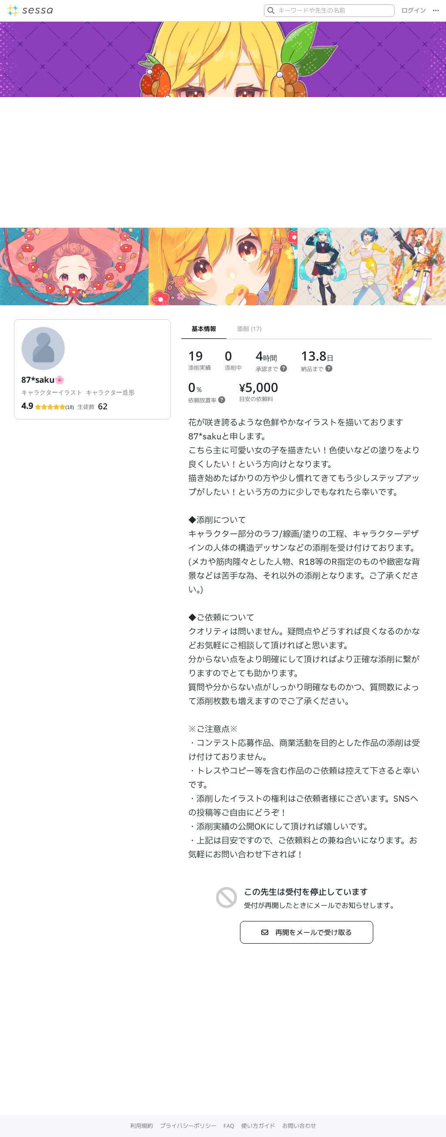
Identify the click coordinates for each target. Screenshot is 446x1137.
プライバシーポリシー (188, 1126)
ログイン (414, 10)
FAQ (228, 1126)
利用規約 (141, 1126)
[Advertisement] (223, 162)
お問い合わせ (299, 1126)
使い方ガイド (258, 1126)
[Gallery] (223, 270)
